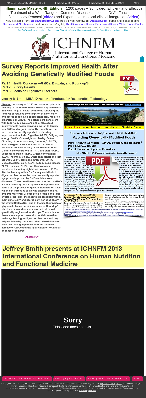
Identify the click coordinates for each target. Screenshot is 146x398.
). (139, 17)
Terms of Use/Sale (107, 383)
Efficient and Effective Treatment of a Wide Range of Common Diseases (76, 10)
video (133, 17)
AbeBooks (87, 24)
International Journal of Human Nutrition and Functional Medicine (42, 388)
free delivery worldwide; (75, 20)
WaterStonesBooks (131, 24)
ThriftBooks (73, 24)
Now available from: (18, 20)
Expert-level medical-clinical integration (94, 17)
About (119, 383)
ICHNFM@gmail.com (90, 383)
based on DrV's (104, 13)
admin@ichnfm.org (107, 27)
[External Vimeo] (72, 322)
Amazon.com (99, 20)
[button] (141, 59)
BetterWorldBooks (106, 24)
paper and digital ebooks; (124, 20)
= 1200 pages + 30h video (54, 8)
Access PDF (32, 236)
